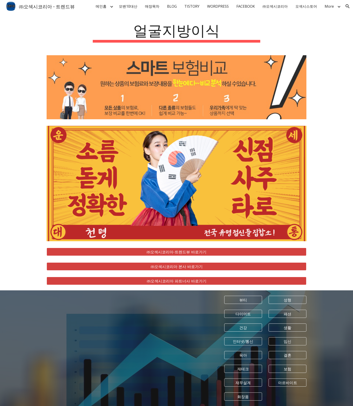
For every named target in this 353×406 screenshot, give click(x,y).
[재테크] (243, 368)
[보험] (287, 368)
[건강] (243, 327)
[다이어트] (243, 313)
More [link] (329, 6)
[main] (176, 31)
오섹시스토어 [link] (306, 6)
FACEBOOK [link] (245, 6)
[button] (347, 6)
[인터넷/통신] (243, 341)
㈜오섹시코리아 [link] (275, 6)
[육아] (243, 355)
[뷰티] (243, 300)
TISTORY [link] (191, 6)
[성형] (287, 300)
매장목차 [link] (152, 6)
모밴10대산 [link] (128, 6)
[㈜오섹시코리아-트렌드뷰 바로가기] (176, 251)
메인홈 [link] (101, 6)
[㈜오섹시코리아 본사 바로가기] (176, 266)
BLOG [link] (172, 6)
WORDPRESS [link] (218, 6)
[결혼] (287, 355)
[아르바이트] (287, 382)
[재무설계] (243, 382)
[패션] (287, 313)
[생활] (287, 327)
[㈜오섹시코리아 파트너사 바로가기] (176, 281)
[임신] (287, 341)
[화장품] (243, 396)
